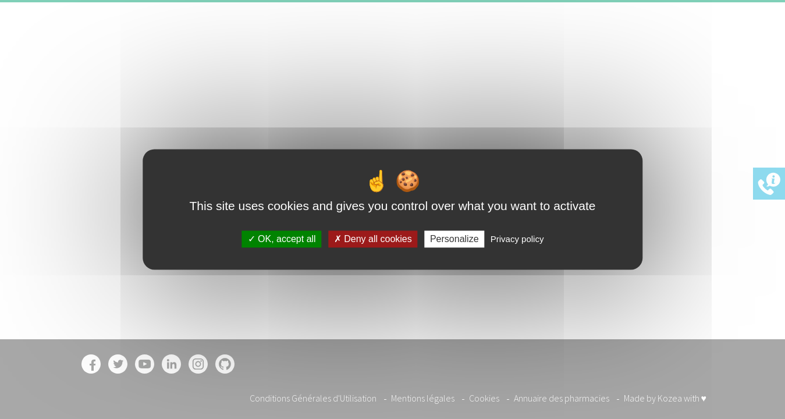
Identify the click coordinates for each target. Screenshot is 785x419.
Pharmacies (522, 42)
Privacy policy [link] (517, 239)
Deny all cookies (373, 239)
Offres (572, 42)
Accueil (418, 42)
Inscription (671, 42)
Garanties (465, 42)
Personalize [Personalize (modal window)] (454, 239)
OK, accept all (282, 239)
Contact (613, 42)
